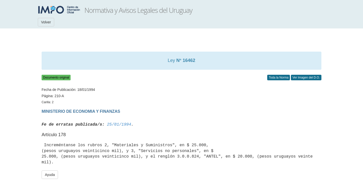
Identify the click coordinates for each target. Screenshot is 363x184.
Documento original (56, 77)
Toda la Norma (278, 77)
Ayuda (50, 175)
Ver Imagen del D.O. (306, 77)
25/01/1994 (119, 124)
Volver (46, 22)
